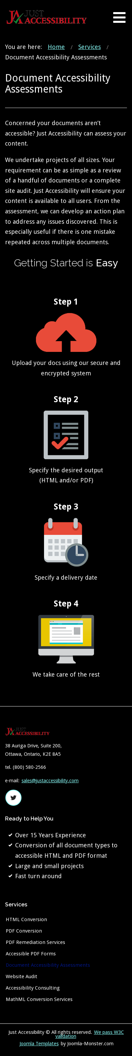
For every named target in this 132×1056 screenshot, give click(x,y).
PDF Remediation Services (35, 942)
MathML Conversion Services (39, 999)
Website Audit (21, 976)
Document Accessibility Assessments (48, 965)
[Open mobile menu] (119, 17)
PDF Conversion (24, 931)
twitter (13, 798)
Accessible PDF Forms (31, 954)
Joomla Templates (39, 1044)
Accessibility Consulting (33, 988)
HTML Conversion (26, 919)
